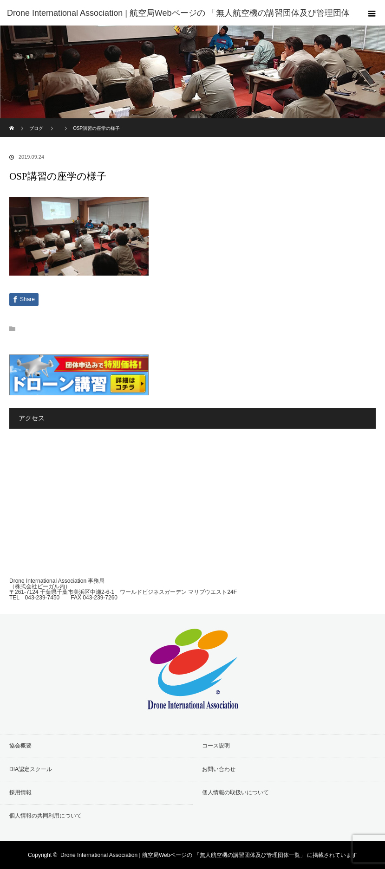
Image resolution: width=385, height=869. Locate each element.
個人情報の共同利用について (45, 815)
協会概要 (20, 745)
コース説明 (216, 745)
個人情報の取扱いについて (235, 792)
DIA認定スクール (30, 769)
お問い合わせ (218, 769)
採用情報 (20, 792)
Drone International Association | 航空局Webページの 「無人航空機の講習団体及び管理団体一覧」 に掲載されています (208, 855)
